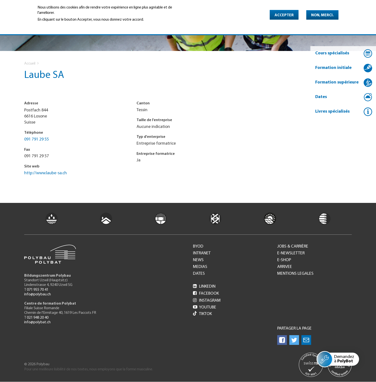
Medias (200, 267)
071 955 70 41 (37, 290)
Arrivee (284, 267)
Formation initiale (333, 68)
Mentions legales (295, 274)
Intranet (202, 253)
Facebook (206, 293)
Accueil (29, 64)
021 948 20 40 (37, 318)
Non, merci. (322, 15)
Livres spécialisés (332, 111)
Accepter (284, 15)
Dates (321, 97)
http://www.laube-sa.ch (45, 173)
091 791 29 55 (36, 139)
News (198, 260)
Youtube (204, 307)
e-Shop (284, 260)
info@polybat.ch (37, 322)
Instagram (207, 300)
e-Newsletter (291, 253)
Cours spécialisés (332, 53)
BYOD (198, 246)
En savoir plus (50, 26)
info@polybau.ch (37, 294)
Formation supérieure (337, 82)
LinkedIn (204, 286)
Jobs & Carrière (292, 246)
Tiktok (202, 314)
